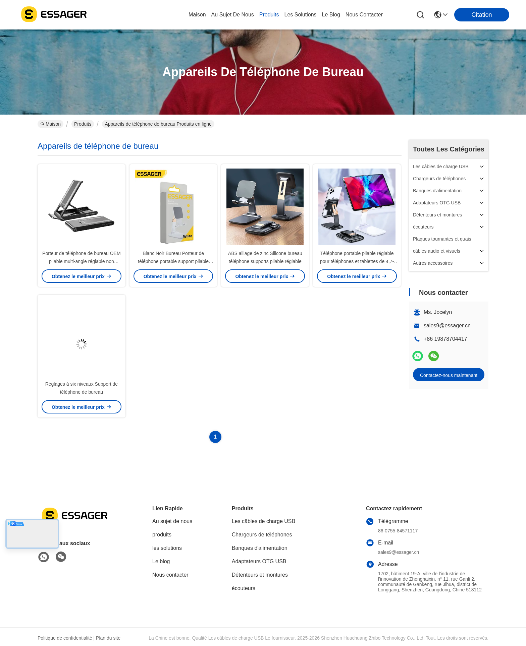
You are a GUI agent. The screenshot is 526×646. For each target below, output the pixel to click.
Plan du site (108, 638)
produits (269, 14)
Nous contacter (170, 575)
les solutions (300, 14)
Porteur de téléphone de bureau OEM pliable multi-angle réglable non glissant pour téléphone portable (81, 261)
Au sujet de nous (172, 521)
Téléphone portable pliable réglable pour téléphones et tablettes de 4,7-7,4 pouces (357, 261)
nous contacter (364, 14)
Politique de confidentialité (65, 638)
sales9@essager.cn (447, 325)
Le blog (161, 561)
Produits (82, 124)
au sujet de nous (232, 14)
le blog (331, 14)
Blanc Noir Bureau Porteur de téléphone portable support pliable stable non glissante (173, 261)
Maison (197, 14)
